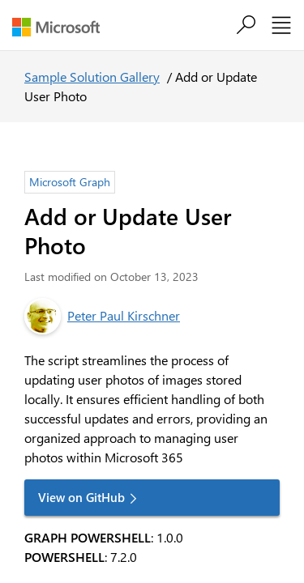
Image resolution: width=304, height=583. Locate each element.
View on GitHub (81, 497)
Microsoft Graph (69, 181)
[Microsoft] (62, 27)
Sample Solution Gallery (92, 76)
